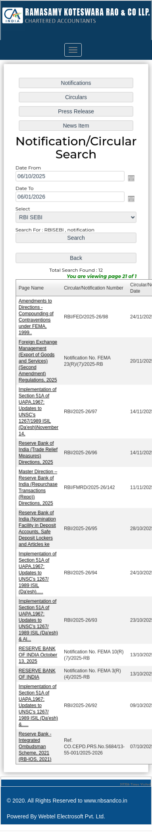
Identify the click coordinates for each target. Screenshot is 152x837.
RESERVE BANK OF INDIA (37, 670)
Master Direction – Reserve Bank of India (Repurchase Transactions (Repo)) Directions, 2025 (38, 486)
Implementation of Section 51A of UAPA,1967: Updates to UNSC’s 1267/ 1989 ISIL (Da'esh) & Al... (38, 617)
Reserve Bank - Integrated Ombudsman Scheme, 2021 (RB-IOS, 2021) (35, 742)
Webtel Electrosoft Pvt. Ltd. (71, 816)
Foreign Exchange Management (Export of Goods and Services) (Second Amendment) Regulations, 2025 (38, 362)
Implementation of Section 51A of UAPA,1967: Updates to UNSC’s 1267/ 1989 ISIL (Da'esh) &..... (38, 701)
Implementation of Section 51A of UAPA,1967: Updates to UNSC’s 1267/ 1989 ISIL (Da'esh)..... (38, 570)
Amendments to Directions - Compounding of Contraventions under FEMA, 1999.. (36, 318)
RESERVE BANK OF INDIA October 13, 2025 (38, 651)
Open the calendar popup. (130, 181)
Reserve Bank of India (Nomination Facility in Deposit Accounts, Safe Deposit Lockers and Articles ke (37, 527)
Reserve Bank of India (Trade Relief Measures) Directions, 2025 (38, 452)
